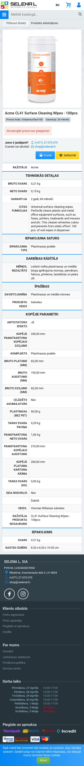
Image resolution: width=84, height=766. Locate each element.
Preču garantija (12, 620)
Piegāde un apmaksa (16, 626)
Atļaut (43, 760)
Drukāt (45, 155)
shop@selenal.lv (45, 146)
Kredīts (7, 632)
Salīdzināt (67, 155)
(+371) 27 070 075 (46, 142)
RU (57, 5)
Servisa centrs (12, 668)
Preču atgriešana (13, 614)
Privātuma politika (14, 662)
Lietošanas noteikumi (16, 657)
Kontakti (8, 651)
